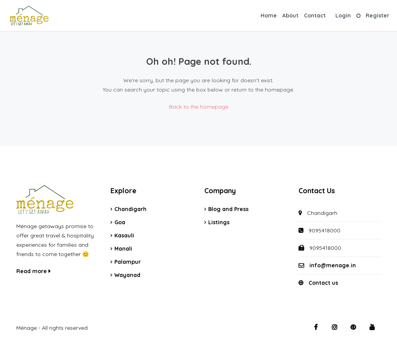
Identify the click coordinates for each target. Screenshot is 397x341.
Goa (119, 222)
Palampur (127, 261)
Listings (219, 222)
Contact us (323, 282)
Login (343, 15)
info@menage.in (332, 265)
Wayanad (127, 275)
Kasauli (124, 235)
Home (269, 15)
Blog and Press (228, 209)
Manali (123, 248)
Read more (33, 271)
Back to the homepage (198, 106)
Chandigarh (130, 209)
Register (377, 15)
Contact (315, 15)
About (290, 15)
